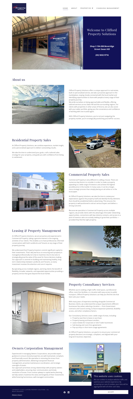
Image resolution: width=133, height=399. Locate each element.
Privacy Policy (17, 395)
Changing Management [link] (107, 8)
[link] (19, 8)
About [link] (74, 8)
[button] (86, 8)
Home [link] (65, 8)
